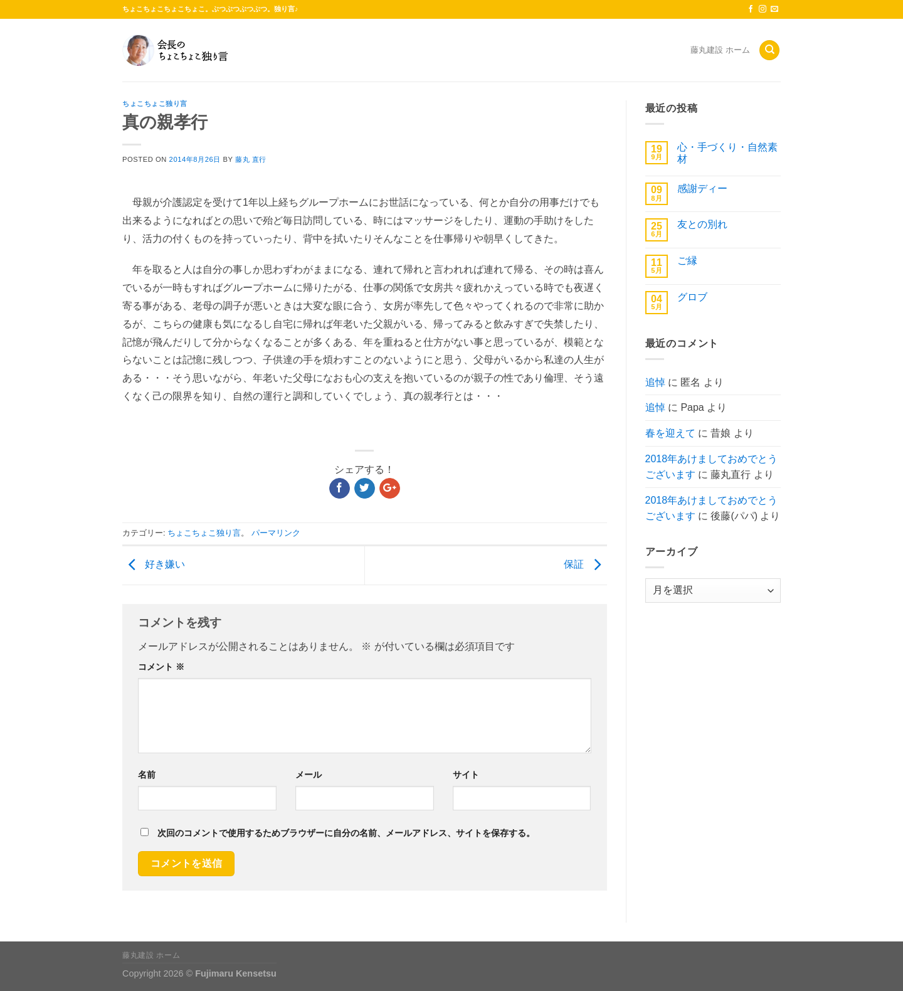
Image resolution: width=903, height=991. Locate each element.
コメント (161, 667)
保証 (585, 564)
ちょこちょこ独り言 (154, 103)
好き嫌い (153, 564)
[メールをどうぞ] (774, 9)
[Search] (769, 50)
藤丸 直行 (251, 159)
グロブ (692, 297)
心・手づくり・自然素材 (727, 153)
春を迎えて (670, 433)
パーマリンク (275, 533)
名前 (147, 775)
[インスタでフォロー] (762, 9)
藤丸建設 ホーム (720, 50)
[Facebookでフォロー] (750, 9)
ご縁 (687, 260)
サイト (466, 775)
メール (308, 775)
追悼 (655, 382)
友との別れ (702, 224)
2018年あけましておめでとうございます (711, 466)
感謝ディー (702, 188)
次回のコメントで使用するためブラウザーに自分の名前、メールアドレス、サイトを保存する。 (346, 833)
